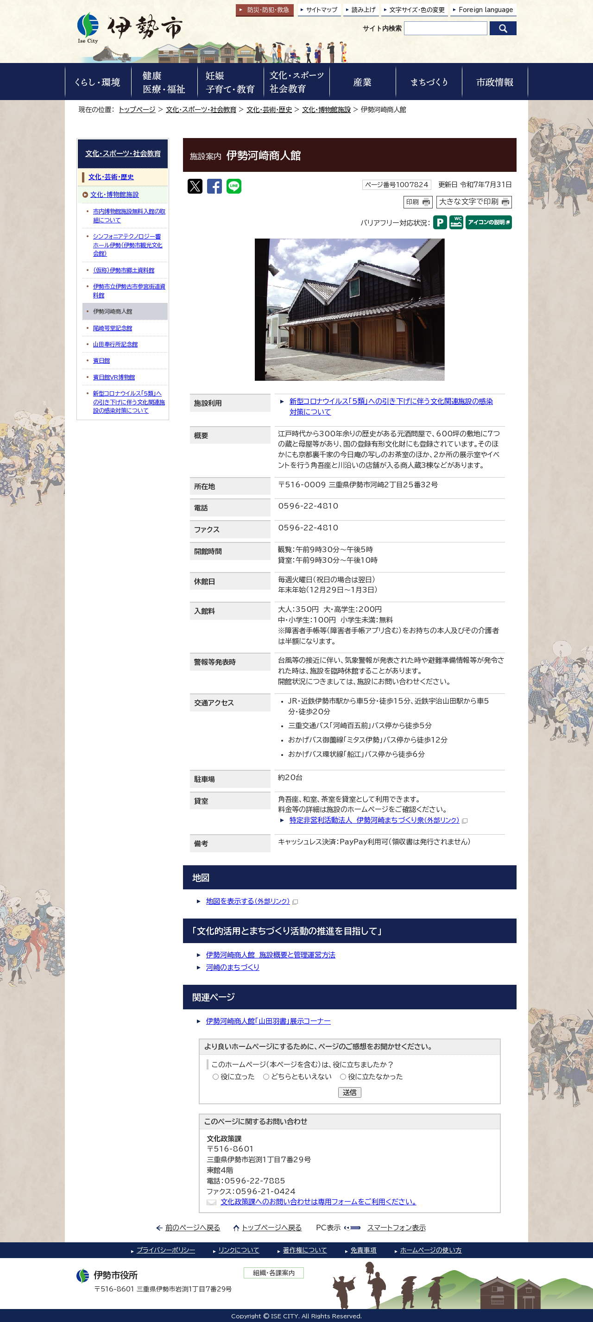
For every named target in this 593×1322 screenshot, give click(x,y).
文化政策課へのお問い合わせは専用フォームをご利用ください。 (318, 1201)
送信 (350, 1092)
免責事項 (364, 1250)
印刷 (412, 202)
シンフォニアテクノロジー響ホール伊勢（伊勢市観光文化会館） (128, 244)
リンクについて (239, 1250)
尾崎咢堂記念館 (112, 328)
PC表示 (328, 1227)
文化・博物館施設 (326, 109)
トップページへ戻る (272, 1227)
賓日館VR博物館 (114, 377)
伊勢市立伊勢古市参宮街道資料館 (129, 290)
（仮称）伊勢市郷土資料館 (123, 270)
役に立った (238, 1076)
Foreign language (486, 10)
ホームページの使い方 (431, 1250)
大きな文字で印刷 (468, 201)
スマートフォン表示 (396, 1227)
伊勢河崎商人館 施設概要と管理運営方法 (270, 954)
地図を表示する (252, 901)
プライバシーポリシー (166, 1250)
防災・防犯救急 (268, 10)
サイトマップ (322, 10)
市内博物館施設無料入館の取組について (129, 215)
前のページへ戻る (193, 1227)
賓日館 (101, 360)
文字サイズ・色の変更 (417, 10)
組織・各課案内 (274, 1273)
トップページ (137, 109)
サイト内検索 (382, 28)
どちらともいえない (301, 1076)
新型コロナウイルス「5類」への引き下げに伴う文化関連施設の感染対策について (129, 401)
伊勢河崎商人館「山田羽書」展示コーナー (268, 1021)
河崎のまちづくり (232, 967)
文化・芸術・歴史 (269, 109)
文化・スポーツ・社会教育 (201, 109)
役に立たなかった (375, 1076)
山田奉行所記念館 (115, 344)
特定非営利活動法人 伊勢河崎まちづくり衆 (378, 820)
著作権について (305, 1250)
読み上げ (364, 10)
